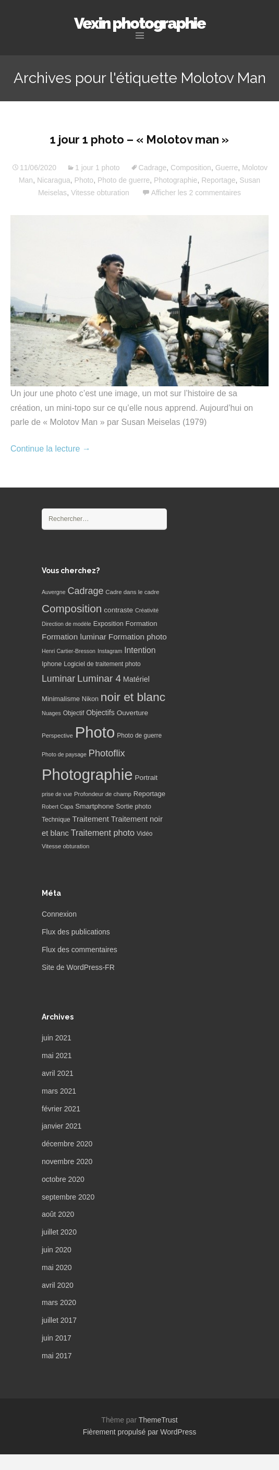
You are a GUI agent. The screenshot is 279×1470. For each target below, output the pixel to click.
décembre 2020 (67, 1144)
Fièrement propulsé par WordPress (140, 1432)
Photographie (175, 180)
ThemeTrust (158, 1420)
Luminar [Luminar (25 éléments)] (58, 678)
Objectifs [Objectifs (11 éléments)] (100, 712)
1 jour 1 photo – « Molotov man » (139, 139)
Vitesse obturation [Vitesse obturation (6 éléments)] (65, 846)
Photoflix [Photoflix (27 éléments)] (107, 753)
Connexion (59, 914)
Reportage (218, 180)
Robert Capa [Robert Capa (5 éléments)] (57, 806)
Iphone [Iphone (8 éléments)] (52, 664)
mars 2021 (59, 1091)
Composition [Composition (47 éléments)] (72, 608)
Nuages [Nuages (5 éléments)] (51, 713)
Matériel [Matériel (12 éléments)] (136, 679)
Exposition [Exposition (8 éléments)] (108, 623)
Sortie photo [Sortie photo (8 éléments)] (133, 806)
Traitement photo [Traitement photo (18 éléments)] (103, 832)
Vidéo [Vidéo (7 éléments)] (144, 833)
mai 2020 (57, 1267)
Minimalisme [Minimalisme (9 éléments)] (61, 699)
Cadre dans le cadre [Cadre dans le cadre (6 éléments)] (132, 592)
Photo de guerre (124, 180)
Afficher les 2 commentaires (196, 192)
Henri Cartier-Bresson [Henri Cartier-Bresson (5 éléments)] (68, 651)
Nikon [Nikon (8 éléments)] (90, 699)
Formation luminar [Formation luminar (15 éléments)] (74, 636)
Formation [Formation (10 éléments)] (141, 623)
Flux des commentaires (79, 949)
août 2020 (58, 1214)
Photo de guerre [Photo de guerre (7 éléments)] (139, 735)
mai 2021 (57, 1055)
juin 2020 (56, 1250)
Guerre (226, 167)
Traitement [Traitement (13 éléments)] (90, 819)
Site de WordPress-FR (78, 967)
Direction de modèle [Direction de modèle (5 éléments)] (66, 624)
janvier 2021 (61, 1126)
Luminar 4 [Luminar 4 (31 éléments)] (99, 678)
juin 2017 (56, 1338)
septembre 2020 (68, 1197)
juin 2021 (56, 1038)
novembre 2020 (67, 1161)
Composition (191, 167)
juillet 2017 (59, 1320)
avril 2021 (58, 1073)
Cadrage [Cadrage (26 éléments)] (86, 591)
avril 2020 (58, 1285)
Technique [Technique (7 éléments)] (56, 819)
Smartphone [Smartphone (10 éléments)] (94, 806)
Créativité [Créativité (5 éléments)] (147, 610)
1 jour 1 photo (97, 167)
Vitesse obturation (100, 192)
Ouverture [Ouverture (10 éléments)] (132, 713)
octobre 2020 (63, 1179)
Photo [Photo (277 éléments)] (95, 732)
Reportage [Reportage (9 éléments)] (149, 794)
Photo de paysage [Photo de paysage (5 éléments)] (64, 754)
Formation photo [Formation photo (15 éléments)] (137, 636)
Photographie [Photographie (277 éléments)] (87, 774)
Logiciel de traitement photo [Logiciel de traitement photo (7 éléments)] (102, 664)
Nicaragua (53, 180)
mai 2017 (57, 1356)
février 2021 (61, 1109)
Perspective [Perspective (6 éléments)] (57, 735)
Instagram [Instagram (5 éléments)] (110, 651)
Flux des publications (76, 932)
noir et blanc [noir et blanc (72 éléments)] (133, 697)
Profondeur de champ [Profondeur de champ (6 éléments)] (102, 794)
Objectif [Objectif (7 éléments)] (73, 713)
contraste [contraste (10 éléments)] (118, 610)
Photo (84, 180)
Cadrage (153, 167)
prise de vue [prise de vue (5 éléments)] (57, 794)
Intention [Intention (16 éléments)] (139, 650)
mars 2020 (59, 1302)
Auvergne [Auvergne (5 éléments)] (54, 592)
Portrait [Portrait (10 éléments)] (146, 777)
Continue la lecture (50, 448)
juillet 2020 (59, 1232)
